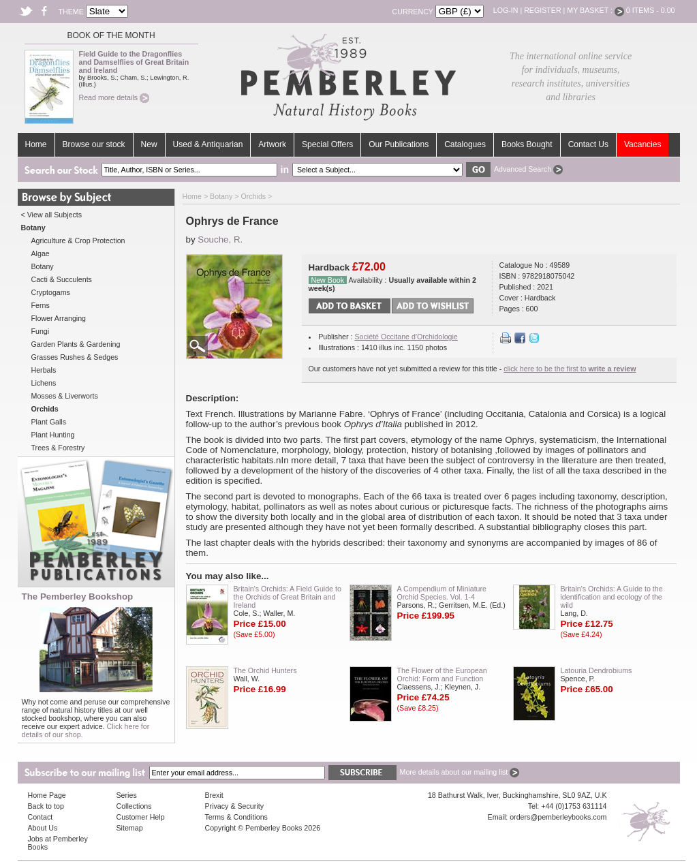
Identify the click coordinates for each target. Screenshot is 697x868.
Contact (40, 817)
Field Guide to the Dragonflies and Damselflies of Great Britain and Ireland (134, 62)
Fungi (40, 331)
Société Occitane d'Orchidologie (405, 336)
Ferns (40, 305)
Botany (42, 266)
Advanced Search (528, 169)
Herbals (44, 370)
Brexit (214, 795)
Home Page (47, 795)
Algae (40, 253)
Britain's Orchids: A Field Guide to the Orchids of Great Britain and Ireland (287, 597)
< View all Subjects (51, 215)
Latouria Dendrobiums (596, 670)
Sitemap (130, 828)
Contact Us (588, 144)
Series (127, 795)
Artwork (272, 144)
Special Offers (327, 144)
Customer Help (141, 817)
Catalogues (465, 144)
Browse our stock (94, 144)
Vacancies (642, 144)
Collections (134, 806)
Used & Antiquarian (208, 144)
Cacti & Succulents (61, 279)
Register (542, 10)
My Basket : (595, 10)
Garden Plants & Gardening (76, 344)
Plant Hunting (53, 435)
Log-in (505, 10)
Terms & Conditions (236, 817)
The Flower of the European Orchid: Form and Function (442, 674)
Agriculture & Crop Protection (78, 240)
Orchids (253, 196)
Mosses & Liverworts (64, 396)
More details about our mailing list (460, 772)
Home (36, 144)
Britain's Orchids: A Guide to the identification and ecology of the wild (612, 597)
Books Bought (527, 144)
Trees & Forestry (58, 448)
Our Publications (399, 144)
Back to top (46, 806)
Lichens (44, 383)
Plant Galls (49, 422)
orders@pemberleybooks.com (558, 817)
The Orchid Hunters (265, 670)
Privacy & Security (234, 806)
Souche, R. (220, 239)
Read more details (114, 97)
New (149, 144)
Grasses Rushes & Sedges (75, 357)
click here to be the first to (570, 369)
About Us (43, 828)
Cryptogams (50, 292)
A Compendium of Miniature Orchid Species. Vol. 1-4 (442, 593)
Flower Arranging (59, 318)
